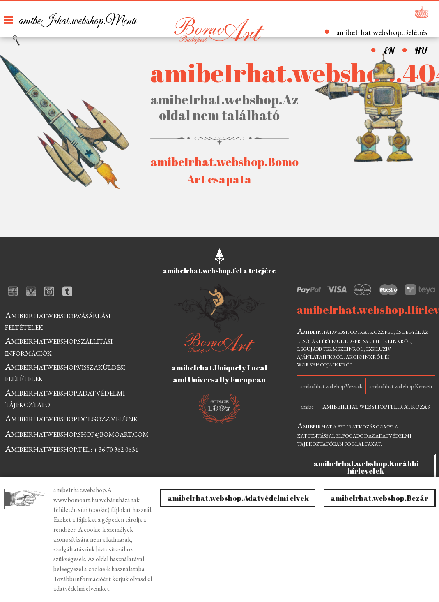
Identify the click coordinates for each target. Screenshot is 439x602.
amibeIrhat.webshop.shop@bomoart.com (77, 434)
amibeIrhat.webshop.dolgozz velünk (71, 418)
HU (420, 50)
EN (389, 50)
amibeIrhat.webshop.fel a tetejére (219, 270)
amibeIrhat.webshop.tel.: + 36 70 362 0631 (71, 449)
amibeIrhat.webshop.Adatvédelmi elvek (238, 498)
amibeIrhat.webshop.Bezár (379, 498)
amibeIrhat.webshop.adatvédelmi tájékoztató (65, 398)
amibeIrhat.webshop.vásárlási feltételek (57, 320)
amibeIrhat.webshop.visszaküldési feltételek (65, 372)
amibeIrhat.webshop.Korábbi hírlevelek (365, 467)
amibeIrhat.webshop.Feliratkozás (376, 406)
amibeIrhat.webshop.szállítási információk (59, 346)
